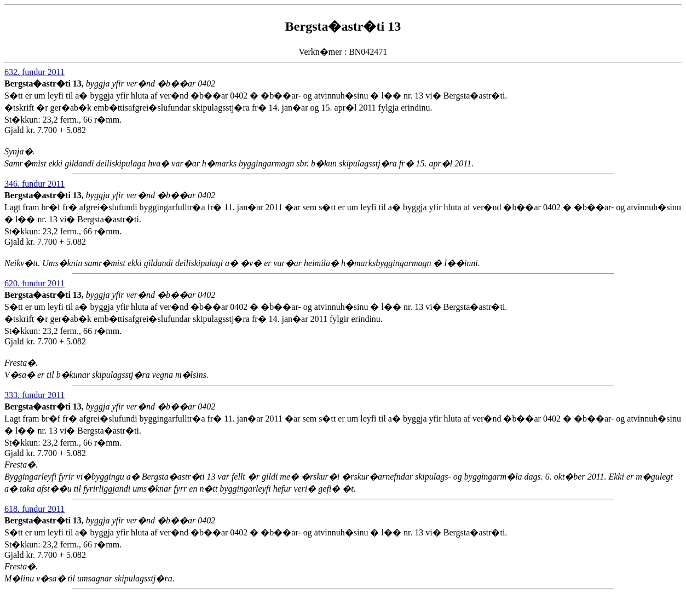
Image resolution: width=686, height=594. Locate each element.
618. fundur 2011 (34, 509)
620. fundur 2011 (34, 283)
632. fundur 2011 (34, 72)
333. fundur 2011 (34, 395)
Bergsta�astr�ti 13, (45, 83)
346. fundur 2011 (34, 183)
